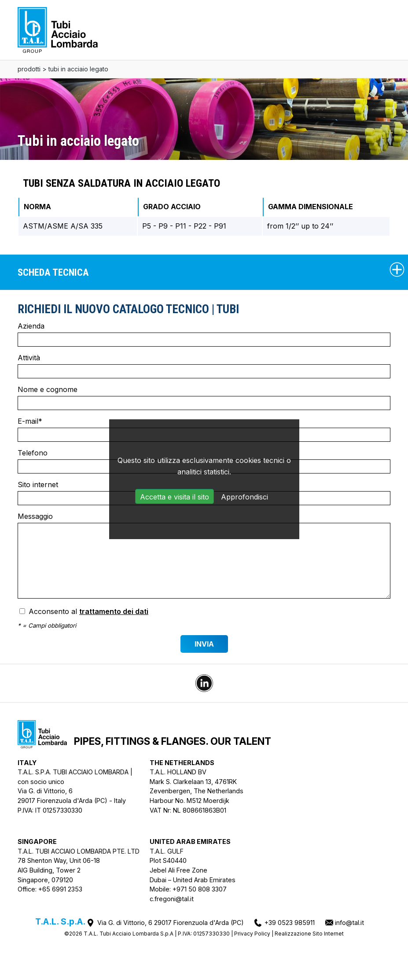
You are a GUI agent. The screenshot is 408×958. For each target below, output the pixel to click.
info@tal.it (349, 922)
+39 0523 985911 (290, 922)
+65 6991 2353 (60, 889)
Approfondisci (244, 496)
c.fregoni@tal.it (172, 899)
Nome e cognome (204, 397)
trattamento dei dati (113, 611)
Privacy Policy (252, 933)
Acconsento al (83, 611)
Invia (204, 644)
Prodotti (29, 69)
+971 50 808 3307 (200, 889)
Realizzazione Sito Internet (309, 933)
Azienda (204, 334)
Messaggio (204, 555)
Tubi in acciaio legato (78, 69)
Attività (204, 365)
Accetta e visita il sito (174, 496)
